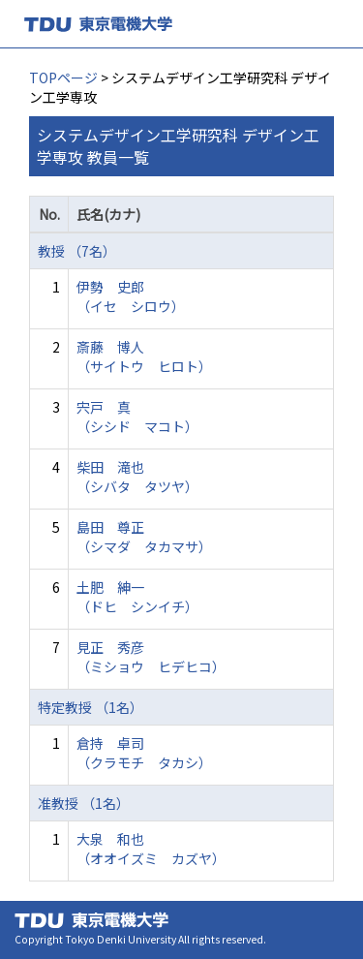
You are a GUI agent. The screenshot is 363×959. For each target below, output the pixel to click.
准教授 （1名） (84, 803)
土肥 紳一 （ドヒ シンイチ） (137, 596)
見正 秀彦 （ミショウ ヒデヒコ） (151, 656)
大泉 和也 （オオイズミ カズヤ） (151, 848)
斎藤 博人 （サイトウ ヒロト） (144, 356)
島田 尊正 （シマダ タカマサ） (144, 536)
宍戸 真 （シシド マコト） (137, 416)
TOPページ (63, 77)
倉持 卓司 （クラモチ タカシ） (144, 752)
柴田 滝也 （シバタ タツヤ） (137, 476)
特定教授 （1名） (90, 707)
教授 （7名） (77, 251)
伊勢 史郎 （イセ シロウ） (130, 296)
